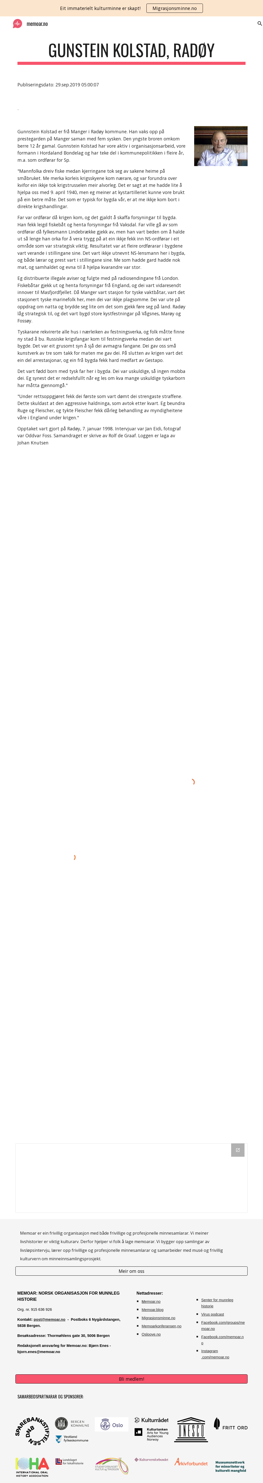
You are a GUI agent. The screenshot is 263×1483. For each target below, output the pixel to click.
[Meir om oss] (132, 1271)
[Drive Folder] (131, 1178)
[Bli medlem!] (132, 1379)
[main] (131, 52)
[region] (131, 8)
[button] (257, 23)
